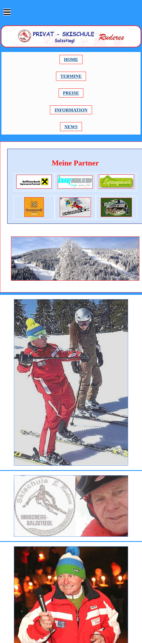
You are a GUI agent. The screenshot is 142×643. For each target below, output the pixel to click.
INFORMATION (71, 109)
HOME (71, 59)
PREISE (71, 93)
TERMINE (71, 76)
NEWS (71, 126)
